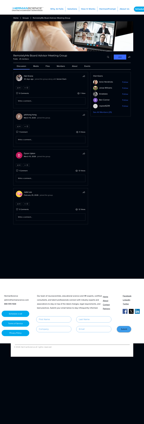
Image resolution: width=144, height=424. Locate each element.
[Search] (108, 57)
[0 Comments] (22, 93)
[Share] (83, 76)
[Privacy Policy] (15, 333)
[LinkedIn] (137, 311)
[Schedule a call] (15, 314)
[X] (131, 311)
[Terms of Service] (15, 323)
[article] (50, 90)
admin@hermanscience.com (16, 300)
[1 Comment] (22, 132)
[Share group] (129, 56)
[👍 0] (18, 87)
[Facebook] (125, 311)
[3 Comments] (22, 209)
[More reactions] (26, 87)
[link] (21, 66)
